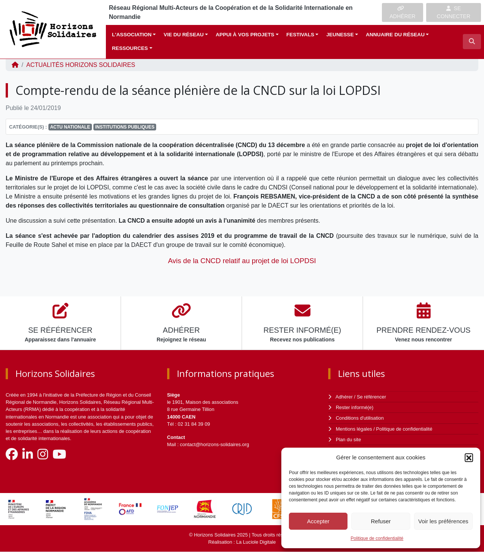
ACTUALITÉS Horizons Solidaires (80, 65)
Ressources (130, 48)
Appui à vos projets (245, 34)
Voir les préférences (443, 521)
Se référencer (371, 397)
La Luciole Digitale (256, 542)
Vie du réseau (184, 34)
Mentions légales (354, 429)
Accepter (318, 521)
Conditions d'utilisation (360, 418)
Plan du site (348, 439)
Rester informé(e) (355, 407)
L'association (132, 34)
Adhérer (344, 397)
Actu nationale (70, 127)
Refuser (381, 521)
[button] (469, 457)
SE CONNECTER (453, 12)
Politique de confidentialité (377, 538)
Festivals (300, 34)
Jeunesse (340, 34)
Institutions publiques (125, 127)
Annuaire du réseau (395, 34)
